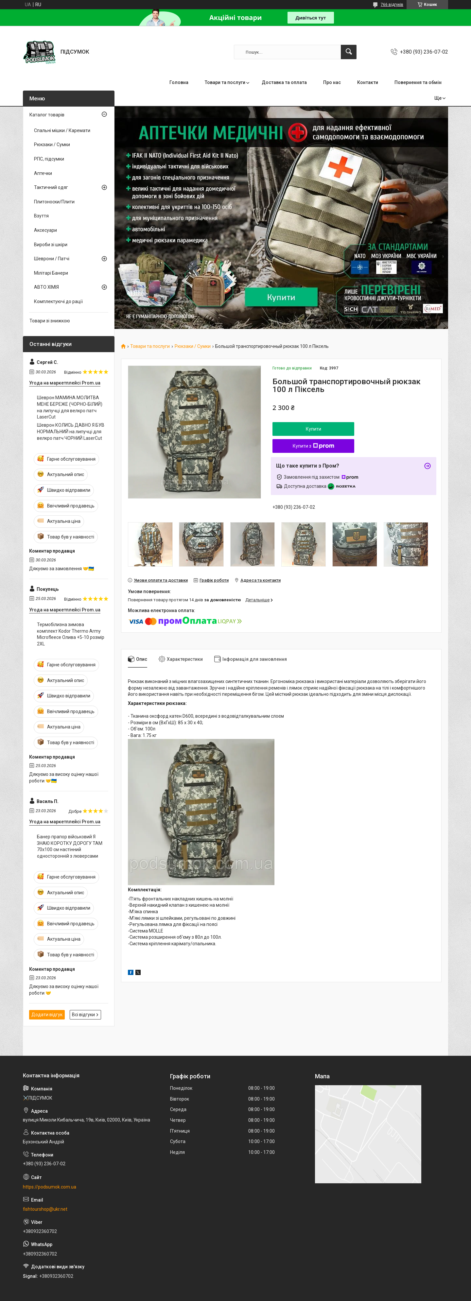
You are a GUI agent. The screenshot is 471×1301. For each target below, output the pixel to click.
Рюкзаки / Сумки (193, 346)
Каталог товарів (46, 114)
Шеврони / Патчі (51, 258)
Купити (313, 429)
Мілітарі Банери (51, 273)
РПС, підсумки (49, 159)
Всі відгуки (83, 1014)
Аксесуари (45, 230)
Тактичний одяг (51, 187)
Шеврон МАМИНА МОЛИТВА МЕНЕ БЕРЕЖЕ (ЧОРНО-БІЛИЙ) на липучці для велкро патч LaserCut (69, 407)
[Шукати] (349, 52)
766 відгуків (392, 4)
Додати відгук (46, 1014)
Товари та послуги (225, 82)
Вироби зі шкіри (50, 244)
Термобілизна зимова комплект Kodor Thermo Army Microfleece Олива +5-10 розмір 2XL (70, 634)
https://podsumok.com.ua (49, 1187)
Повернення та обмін (418, 82)
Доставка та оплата (284, 82)
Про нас (332, 82)
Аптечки (43, 173)
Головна (178, 82)
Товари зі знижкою (49, 320)
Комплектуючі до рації (58, 301)
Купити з (313, 446)
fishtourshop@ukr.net (45, 1209)
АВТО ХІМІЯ (46, 287)
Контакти (367, 82)
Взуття (41, 215)
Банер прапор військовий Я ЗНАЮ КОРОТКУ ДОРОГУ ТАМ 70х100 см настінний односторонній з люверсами (69, 846)
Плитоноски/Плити (54, 201)
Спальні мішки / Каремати (62, 130)
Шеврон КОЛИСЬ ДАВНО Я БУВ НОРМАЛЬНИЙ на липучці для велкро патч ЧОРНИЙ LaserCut (70, 431)
